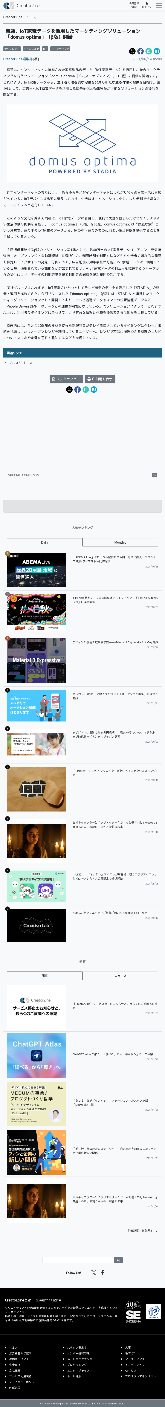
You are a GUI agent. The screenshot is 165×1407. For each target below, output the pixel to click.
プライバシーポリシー (23, 1382)
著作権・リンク (19, 1359)
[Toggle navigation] (157, 5)
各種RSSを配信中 (48, 1300)
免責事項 (14, 1365)
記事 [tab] (45, 975)
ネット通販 (74, 1376)
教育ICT (130, 1353)
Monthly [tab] (120, 542)
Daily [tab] (44, 542)
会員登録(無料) (134, 5)
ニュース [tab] (121, 975)
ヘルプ (13, 1347)
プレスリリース (20, 362)
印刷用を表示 (100, 378)
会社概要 (14, 1370)
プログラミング (77, 1365)
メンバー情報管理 (78, 1353)
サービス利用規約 (20, 1376)
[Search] (78, 1260)
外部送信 (14, 1387)
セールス (130, 1370)
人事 (128, 1347)
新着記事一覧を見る (140, 1230)
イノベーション (135, 1365)
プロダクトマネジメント (140, 1376)
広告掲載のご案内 (20, 1353)
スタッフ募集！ (77, 1347)
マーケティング (135, 1359)
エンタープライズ (78, 1370)
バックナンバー (66, 378)
